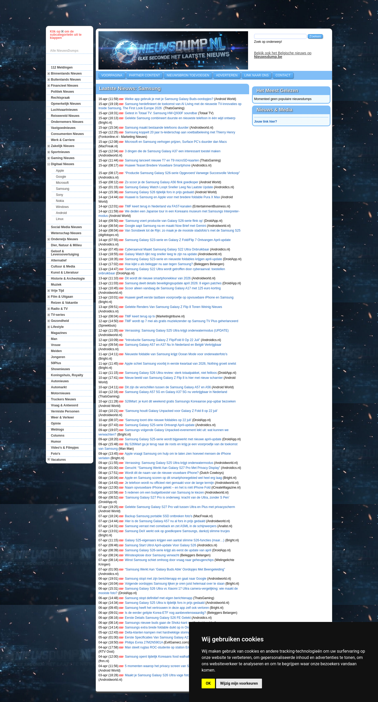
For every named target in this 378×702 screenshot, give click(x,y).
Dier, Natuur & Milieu (66, 245)
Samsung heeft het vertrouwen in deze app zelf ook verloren (167, 608)
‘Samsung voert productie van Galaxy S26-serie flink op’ (164, 221)
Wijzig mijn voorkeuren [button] (239, 683)
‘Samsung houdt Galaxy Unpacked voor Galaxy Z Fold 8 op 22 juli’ (171, 411)
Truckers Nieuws (63, 399)
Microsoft (62, 183)
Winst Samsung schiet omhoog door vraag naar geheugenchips (169, 560)
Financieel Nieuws (64, 85)
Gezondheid (60, 321)
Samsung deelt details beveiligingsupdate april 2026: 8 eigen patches (173, 283)
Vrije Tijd (57, 290)
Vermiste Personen (65, 411)
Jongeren (58, 357)
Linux (60, 219)
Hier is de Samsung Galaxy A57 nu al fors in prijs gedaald (165, 521)
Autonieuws (60, 381)
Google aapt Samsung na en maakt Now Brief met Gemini (165, 226)
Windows (62, 207)
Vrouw (55, 345)
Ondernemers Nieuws (67, 122)
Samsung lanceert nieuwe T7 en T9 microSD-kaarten (162, 160)
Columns (57, 435)
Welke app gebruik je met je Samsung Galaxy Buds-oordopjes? (169, 99)
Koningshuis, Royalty (67, 375)
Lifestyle (57, 327)
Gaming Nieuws (63, 158)
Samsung (62, 189)
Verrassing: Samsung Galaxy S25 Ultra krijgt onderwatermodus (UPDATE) (177, 330)
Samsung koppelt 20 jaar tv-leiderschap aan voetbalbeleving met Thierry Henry (180, 132)
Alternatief (58, 260)
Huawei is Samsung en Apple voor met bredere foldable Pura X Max (172, 197)
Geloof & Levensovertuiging (65, 252)
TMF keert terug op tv (140, 316)
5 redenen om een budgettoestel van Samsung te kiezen (164, 492)
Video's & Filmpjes (65, 447)
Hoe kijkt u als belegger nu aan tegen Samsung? (159, 264)
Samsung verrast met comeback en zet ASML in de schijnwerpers (171, 526)
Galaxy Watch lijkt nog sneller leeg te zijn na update (161, 254)
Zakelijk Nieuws (62, 146)
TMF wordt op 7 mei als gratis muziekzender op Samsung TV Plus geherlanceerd (181, 321)
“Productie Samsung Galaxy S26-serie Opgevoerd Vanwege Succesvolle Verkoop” (182, 173)
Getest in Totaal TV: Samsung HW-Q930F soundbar (161, 113)
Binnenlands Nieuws (66, 73)
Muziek (56, 284)
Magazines (59, 333)
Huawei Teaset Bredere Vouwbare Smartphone (158, 165)
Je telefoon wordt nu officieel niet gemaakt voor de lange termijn (169, 483)
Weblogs (57, 429)
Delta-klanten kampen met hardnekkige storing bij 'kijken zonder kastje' (174, 632)
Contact (282, 75)
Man (54, 339)
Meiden (56, 351)
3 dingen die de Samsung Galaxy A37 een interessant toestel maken (172, 151)
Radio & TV (59, 309)
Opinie (56, 423)
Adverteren (227, 75)
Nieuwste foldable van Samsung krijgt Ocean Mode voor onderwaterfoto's (176, 354)
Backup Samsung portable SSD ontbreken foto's (158, 516)
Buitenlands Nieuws (66, 79)
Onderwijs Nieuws (64, 239)
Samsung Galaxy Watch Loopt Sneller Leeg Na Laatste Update (169, 187)
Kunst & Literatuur (64, 272)
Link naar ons (256, 75)
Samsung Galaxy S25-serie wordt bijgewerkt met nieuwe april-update (173, 439)
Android (61, 213)
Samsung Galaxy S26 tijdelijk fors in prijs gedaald (159, 192)
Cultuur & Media (63, 266)
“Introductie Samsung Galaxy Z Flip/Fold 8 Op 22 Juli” (162, 340)
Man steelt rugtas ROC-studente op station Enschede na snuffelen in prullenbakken (183, 647)
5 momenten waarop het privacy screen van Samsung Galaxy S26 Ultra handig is (181, 666)
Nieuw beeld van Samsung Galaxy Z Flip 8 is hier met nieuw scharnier (174, 378)
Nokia (60, 201)
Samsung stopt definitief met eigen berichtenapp (158, 598)
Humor (56, 441)
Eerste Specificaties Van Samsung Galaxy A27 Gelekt (162, 637)
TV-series (58, 315)
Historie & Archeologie (68, 278)
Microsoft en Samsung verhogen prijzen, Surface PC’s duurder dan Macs (176, 142)
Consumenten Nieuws (67, 134)
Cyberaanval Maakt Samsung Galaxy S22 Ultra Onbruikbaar (167, 249)
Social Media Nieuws (66, 227)
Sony (59, 195)
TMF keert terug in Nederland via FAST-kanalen (158, 206)
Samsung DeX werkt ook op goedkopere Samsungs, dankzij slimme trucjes (177, 531)
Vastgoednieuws (63, 128)
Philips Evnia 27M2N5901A (144, 642)
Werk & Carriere (63, 140)
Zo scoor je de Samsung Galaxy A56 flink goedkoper (161, 182)
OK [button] (208, 683)
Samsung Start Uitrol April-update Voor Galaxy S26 (160, 545)
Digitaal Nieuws (62, 164)
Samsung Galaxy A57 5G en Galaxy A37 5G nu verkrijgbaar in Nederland (176, 392)
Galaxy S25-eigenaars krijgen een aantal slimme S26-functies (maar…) (174, 540)
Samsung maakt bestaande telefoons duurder (157, 127)
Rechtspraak (60, 97)
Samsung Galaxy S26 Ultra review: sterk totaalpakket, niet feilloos (171, 373)
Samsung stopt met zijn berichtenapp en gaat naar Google (165, 578)
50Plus (56, 363)
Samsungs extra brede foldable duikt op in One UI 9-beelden (167, 627)
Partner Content (144, 75)
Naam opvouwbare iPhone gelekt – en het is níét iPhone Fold (168, 487)
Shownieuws (60, 369)
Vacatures (58, 460)
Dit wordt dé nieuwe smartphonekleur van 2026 (158, 278)
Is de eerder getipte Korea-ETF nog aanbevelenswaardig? (165, 613)
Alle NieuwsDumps (64, 51)
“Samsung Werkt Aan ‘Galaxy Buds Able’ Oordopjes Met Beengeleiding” (175, 569)
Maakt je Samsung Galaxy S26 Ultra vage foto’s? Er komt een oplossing (175, 675)
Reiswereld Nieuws (65, 116)
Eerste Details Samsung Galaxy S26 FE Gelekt (158, 618)
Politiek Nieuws (62, 91)
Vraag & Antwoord (64, 405)
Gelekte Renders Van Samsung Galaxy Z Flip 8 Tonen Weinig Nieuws (173, 307)
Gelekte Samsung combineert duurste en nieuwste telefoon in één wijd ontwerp (180, 118)
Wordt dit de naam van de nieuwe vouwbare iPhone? (162, 473)
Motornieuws (60, 393)
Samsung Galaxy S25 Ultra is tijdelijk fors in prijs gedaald (164, 603)
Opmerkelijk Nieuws (66, 104)
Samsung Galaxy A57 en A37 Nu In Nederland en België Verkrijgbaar (173, 345)
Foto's (55, 453)
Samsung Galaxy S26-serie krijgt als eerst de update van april (168, 550)
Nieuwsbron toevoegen (188, 75)
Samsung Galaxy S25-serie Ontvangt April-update (160, 425)
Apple (60, 170)
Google (61, 177)
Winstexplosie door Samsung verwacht (152, 555)
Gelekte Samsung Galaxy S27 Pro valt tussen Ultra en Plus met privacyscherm (180, 507)
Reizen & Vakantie (64, 303)
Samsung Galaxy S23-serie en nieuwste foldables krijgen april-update (173, 259)
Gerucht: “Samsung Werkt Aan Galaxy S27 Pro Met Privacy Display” (172, 468)
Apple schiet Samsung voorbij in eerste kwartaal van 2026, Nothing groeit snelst (180, 363)
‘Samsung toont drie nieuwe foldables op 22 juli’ (158, 420)
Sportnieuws (60, 152)
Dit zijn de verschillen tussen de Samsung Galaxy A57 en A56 (168, 387)
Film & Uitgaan (62, 296)
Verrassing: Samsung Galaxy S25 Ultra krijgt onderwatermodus (169, 463)
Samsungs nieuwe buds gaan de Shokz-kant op (158, 623)
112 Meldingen (62, 67)
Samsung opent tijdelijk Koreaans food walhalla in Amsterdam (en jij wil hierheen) (181, 656)
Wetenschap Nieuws (66, 233)
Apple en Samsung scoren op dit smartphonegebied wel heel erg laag (173, 478)
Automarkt (59, 387)
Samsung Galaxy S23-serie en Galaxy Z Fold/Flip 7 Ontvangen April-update (178, 240)
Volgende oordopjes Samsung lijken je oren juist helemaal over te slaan (175, 583)
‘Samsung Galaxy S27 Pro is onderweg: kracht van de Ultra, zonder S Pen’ (177, 497)
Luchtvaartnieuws (64, 110)
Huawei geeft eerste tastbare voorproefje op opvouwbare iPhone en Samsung (179, 297)
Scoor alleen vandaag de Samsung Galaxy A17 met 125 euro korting (173, 288)
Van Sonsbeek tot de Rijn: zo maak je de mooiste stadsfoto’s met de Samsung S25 (182, 230)
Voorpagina (111, 75)
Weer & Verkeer (62, 417)
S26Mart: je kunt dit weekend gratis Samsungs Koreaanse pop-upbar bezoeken (180, 401)
